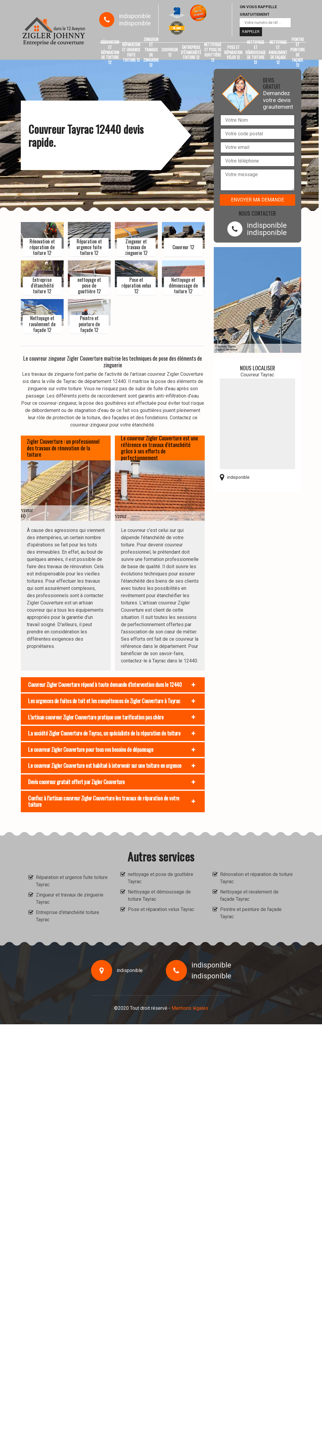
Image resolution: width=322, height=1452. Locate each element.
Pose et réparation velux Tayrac (161, 909)
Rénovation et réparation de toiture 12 (110, 52)
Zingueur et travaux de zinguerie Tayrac (69, 898)
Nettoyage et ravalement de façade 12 (278, 52)
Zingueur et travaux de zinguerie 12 (151, 52)
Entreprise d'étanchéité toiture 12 (191, 52)
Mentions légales (190, 1008)
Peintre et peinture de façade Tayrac (251, 912)
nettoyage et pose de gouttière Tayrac (160, 877)
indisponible (135, 16)
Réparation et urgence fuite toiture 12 (131, 52)
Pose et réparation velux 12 (233, 52)
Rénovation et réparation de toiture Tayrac (256, 877)
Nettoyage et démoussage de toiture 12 (255, 52)
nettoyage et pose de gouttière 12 (212, 52)
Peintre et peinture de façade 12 (297, 52)
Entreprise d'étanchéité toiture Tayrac (67, 916)
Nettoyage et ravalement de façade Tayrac (249, 895)
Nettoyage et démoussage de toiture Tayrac (159, 895)
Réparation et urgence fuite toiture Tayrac (72, 880)
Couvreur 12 (170, 52)
